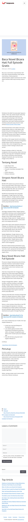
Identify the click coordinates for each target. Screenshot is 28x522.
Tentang (5, 517)
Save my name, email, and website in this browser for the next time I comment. (13, 456)
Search (3, 469)
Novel (5, 409)
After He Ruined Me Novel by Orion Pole (12, 491)
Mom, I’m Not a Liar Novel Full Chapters (12, 487)
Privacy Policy (22, 517)
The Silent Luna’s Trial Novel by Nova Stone (12, 495)
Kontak (9, 517)
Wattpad (6, 411)
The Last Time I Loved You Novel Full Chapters (13, 489)
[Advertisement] (14, 21)
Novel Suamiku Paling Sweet (13, 124)
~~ (9, 345)
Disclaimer (15, 517)
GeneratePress (20, 519)
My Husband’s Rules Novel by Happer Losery (13, 493)
